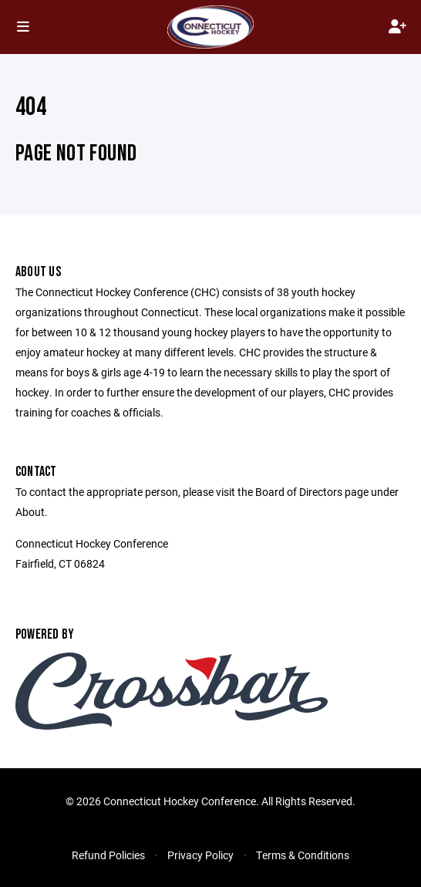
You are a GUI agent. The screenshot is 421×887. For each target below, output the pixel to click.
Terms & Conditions (302, 855)
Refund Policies (108, 855)
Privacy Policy (200, 855)
